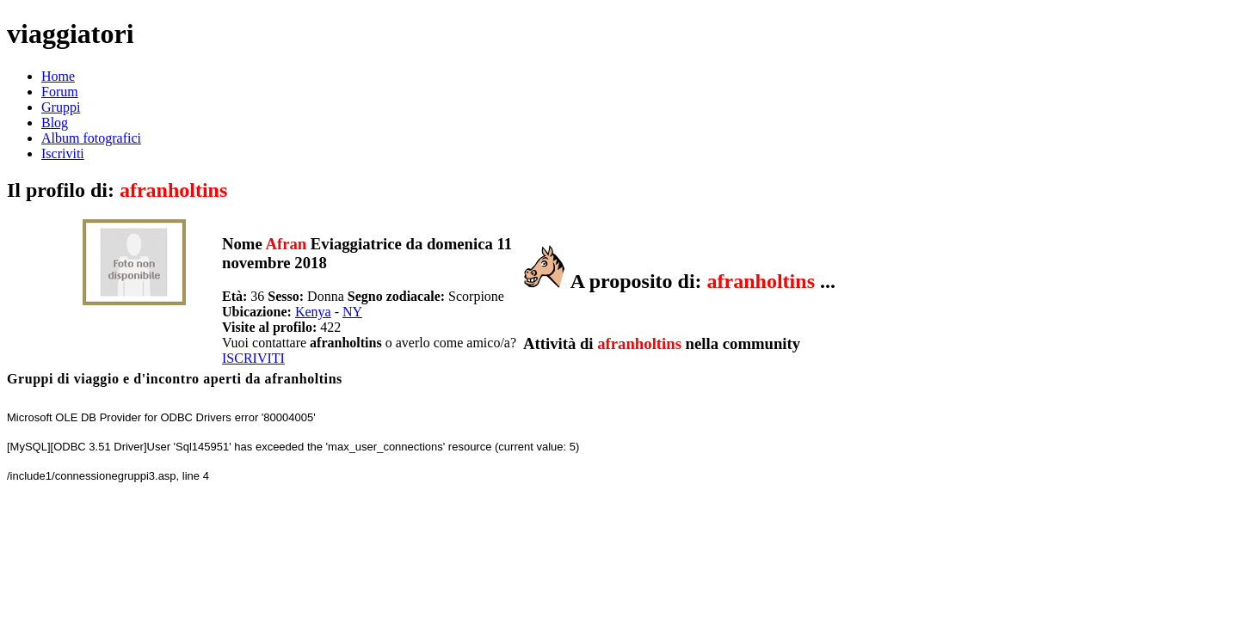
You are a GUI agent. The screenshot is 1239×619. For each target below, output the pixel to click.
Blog (54, 122)
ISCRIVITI (253, 358)
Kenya (313, 311)
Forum (59, 91)
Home (58, 76)
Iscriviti (62, 153)
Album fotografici (91, 138)
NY (352, 311)
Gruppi (60, 107)
